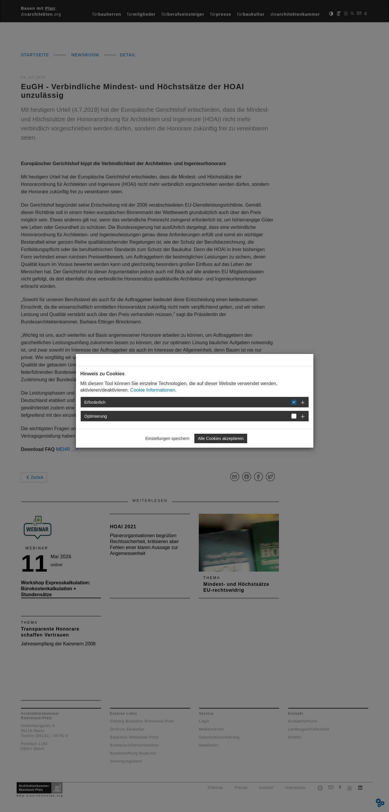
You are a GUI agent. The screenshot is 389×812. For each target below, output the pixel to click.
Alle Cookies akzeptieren (221, 438)
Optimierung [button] (95, 416)
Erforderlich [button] (95, 402)
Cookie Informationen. (153, 390)
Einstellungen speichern (167, 438)
